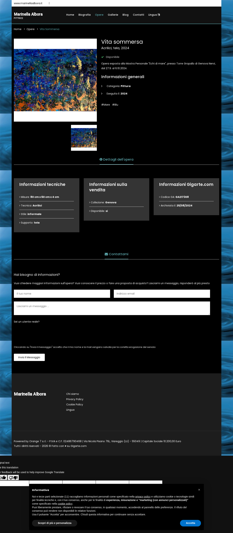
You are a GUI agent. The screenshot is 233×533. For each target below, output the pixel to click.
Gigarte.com (79, 446)
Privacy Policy (74, 400)
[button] (199, 490)
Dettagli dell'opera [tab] (116, 159)
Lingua (154, 15)
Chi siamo (72, 394)
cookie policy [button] (65, 503)
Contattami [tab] (116, 253)
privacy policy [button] (143, 496)
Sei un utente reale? (27, 322)
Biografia (84, 15)
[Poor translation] (13, 478)
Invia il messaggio (29, 358)
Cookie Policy (74, 405)
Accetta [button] (190, 523)
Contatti (138, 15)
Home (70, 15)
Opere (99, 15)
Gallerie (113, 15)
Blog (126, 15)
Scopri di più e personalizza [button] (54, 523)
